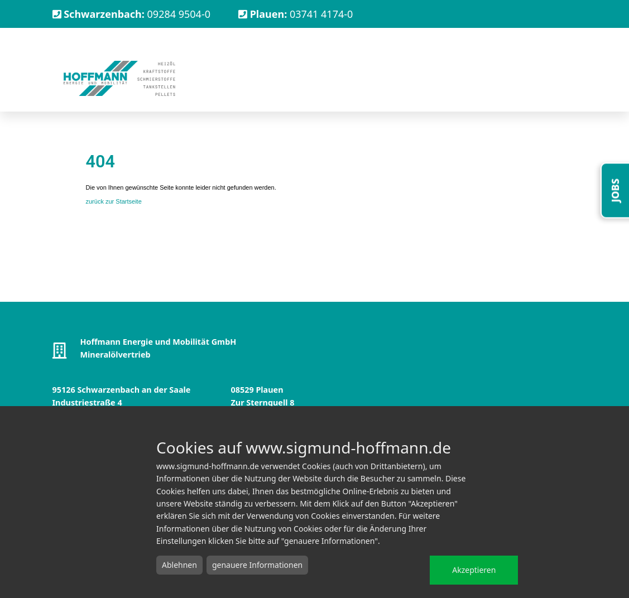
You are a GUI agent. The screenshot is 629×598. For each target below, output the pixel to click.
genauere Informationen (257, 565)
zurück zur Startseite (114, 201)
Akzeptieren (474, 570)
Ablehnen (179, 565)
